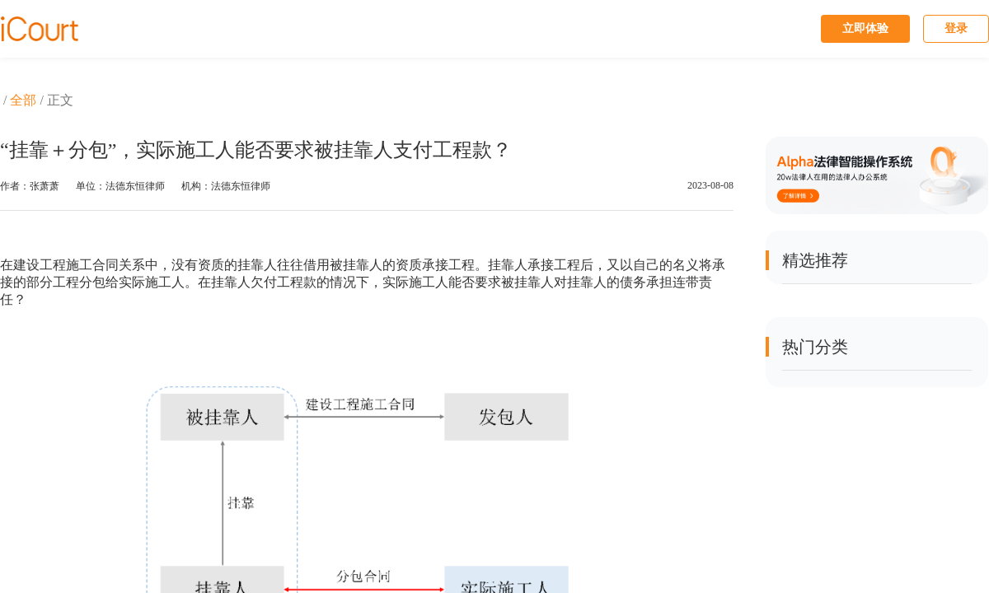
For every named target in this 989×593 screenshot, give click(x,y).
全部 (23, 100)
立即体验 (865, 28)
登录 (956, 28)
